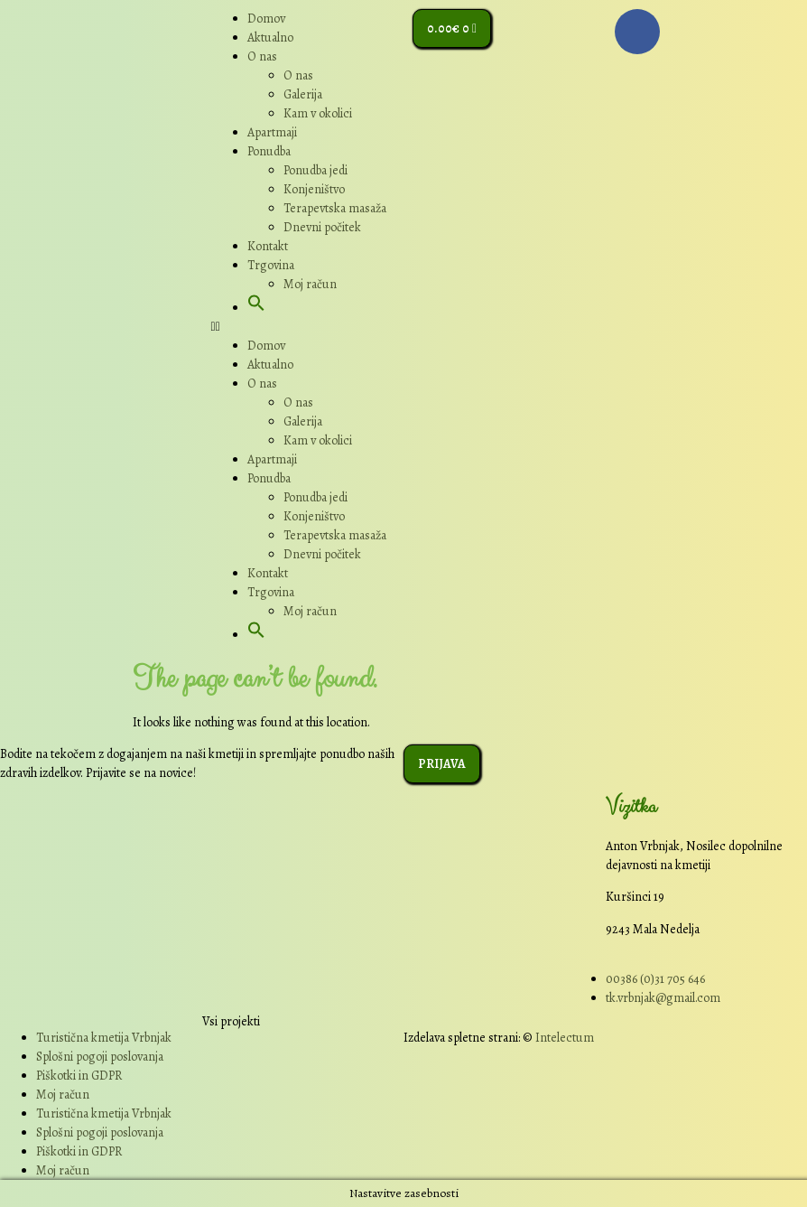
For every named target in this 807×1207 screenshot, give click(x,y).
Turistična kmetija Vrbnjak (104, 1037)
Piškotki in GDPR (79, 1075)
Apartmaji (272, 132)
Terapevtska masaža (334, 208)
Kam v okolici (317, 113)
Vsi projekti (231, 1021)
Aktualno (270, 37)
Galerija (302, 94)
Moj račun (310, 284)
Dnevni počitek (322, 227)
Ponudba (269, 151)
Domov (266, 18)
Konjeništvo (314, 189)
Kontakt (267, 246)
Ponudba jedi (315, 170)
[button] (256, 307)
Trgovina (270, 265)
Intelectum (564, 1037)
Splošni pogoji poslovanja (99, 1056)
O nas (262, 56)
